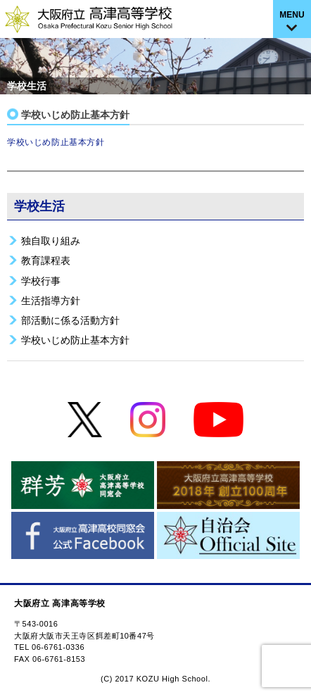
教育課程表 (45, 260)
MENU (291, 15)
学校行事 (41, 281)
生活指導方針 (50, 300)
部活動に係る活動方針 (70, 320)
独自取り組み (50, 240)
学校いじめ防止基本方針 (56, 142)
